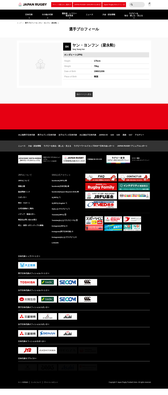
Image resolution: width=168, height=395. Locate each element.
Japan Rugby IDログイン (113, 5)
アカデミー (139, 139)
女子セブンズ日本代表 (68, 139)
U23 (112, 139)
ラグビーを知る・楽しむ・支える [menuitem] (133, 14)
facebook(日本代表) (60, 191)
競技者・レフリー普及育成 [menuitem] (69, 14)
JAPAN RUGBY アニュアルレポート (132, 150)
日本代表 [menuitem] (29, 14)
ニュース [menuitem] (89, 14)
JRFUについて (24, 185)
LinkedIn (55, 249)
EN (149, 6)
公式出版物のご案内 (26, 214)
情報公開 (21, 191)
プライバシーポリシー (57, 388)
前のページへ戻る (84, 94)
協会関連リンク (24, 197)
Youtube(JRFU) (58, 220)
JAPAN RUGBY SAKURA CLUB (86, 5)
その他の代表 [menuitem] (47, 14)
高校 (124, 139)
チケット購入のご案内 (61, 5)
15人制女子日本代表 (88, 139)
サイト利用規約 (24, 388)
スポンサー (22, 202)
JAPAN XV (103, 139)
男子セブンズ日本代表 (47, 139)
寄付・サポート (24, 208)
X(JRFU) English (59, 208)
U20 (118, 139)
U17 (130, 139)
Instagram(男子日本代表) (62, 237)
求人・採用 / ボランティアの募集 (31, 231)
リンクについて (39, 388)
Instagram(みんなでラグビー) (64, 243)
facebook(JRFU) (59, 185)
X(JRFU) (55, 202)
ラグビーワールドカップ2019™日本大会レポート (94, 150)
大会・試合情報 (34, 150)
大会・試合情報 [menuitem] (108, 14)
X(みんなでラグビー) (60, 214)
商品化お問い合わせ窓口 (28, 226)
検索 (131, 4)
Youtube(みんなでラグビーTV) (64, 226)
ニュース (21, 150)
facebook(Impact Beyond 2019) (65, 197)
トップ (19, 23)
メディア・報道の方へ (27, 220)
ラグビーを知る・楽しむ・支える (57, 150)
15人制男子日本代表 (26, 139)
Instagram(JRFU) (59, 231)
